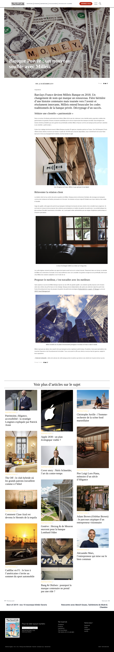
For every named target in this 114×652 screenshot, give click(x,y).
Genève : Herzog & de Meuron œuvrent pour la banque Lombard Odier (57, 529)
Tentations (29, 3)
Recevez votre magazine (30, 628)
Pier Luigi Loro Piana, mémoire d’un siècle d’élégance (88, 476)
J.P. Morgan (95, 289)
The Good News (53, 3)
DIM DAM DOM (105, 646)
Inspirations (44, 3)
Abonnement (47, 646)
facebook (87, 625)
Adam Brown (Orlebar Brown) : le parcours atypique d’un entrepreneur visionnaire (92, 519)
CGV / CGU (16, 646)
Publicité (34, 646)
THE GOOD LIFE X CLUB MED (66, 632)
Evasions (36, 3)
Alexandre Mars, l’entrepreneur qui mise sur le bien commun (92, 556)
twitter (86, 627)
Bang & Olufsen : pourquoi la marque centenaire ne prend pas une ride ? (56, 588)
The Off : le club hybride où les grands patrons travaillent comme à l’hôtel (20, 480)
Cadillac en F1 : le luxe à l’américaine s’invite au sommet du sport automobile (19, 573)
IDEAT (99, 646)
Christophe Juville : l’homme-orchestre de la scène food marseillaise (92, 417)
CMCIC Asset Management (42, 291)
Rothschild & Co (83, 289)
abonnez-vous (86, 3)
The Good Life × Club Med (65, 3)
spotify (86, 631)
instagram (87, 629)
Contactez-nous (40, 646)
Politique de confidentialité (25, 646)
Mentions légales (9, 646)
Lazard (90, 289)
